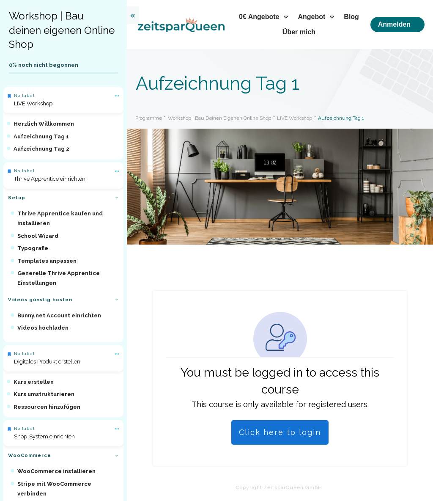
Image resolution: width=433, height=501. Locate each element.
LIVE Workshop (33, 103)
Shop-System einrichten (44, 436)
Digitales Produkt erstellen (47, 361)
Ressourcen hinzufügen (47, 407)
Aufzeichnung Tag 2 (41, 149)
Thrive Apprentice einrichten (49, 179)
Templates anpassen (47, 261)
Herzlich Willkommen (44, 124)
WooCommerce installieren (56, 471)
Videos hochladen (43, 328)
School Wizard (37, 236)
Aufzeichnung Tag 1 (41, 136)
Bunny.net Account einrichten (59, 315)
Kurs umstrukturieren (44, 394)
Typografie (32, 248)
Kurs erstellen (34, 382)
